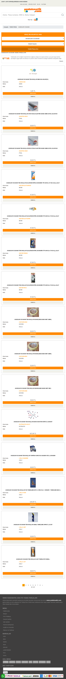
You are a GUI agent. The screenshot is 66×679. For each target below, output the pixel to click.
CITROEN (5, 662)
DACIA (48, 662)
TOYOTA (18, 662)
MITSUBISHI (42, 662)
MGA (4, 644)
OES (4, 636)
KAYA (4, 655)
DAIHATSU (12, 662)
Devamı (61, 61)
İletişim (5, 613)
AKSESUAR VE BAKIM (23, 27)
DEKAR (5, 647)
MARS (5, 642)
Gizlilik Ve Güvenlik (8, 627)
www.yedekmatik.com (54, 600)
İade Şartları (6, 622)
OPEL (30, 662)
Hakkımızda (6, 611)
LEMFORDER (7, 650)
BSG (4, 639)
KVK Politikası (7, 616)
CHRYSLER (25, 662)
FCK (4, 653)
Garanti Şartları (7, 619)
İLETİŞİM (43, 4)
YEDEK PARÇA (13, 27)
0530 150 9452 (23, 4)
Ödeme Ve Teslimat (8, 630)
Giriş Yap (30, 19)
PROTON (35, 662)
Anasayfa (6, 27)
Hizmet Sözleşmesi (8, 624)
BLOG (38, 4)
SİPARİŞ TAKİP (32, 4)
